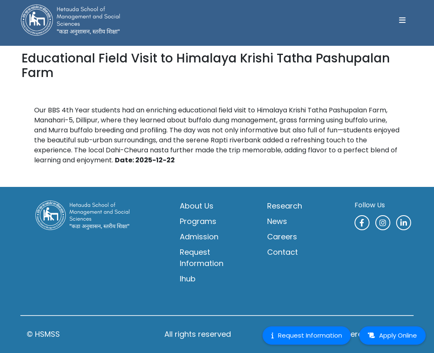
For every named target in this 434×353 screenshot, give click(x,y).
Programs (198, 221)
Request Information (201, 257)
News (277, 221)
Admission (199, 236)
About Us (196, 206)
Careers (282, 236)
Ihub (188, 278)
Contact (282, 252)
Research (284, 206)
